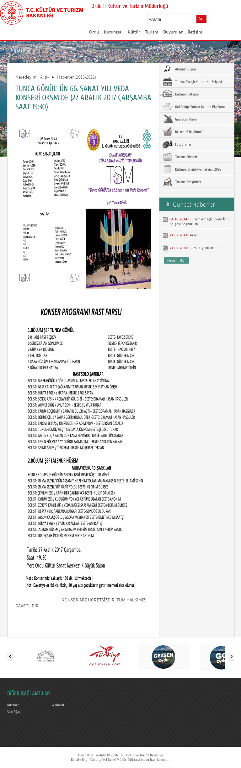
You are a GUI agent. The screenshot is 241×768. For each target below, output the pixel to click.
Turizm (151, 32)
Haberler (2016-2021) (76, 77)
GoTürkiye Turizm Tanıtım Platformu (195, 106)
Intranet (13, 705)
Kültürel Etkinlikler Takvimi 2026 (192, 169)
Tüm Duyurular (201, 247)
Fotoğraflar (177, 144)
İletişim (195, 32)
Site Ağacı (14, 711)
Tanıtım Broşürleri (182, 181)
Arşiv (44, 77)
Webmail (58, 705)
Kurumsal (113, 32)
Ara (201, 19)
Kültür (134, 32)
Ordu (94, 32)
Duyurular (173, 32)
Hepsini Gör (176, 260)
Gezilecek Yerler (180, 119)
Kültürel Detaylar (181, 94)
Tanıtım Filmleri (180, 156)
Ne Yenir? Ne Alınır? (182, 131)
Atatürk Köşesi (179, 68)
